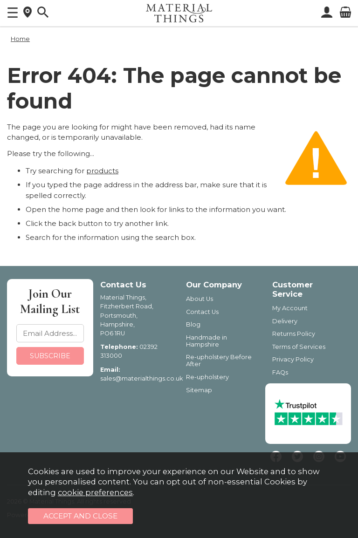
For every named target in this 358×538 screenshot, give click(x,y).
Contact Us (202, 311)
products (102, 170)
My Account (290, 308)
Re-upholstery (207, 377)
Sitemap (199, 390)
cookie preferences (95, 492)
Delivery (284, 321)
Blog (193, 324)
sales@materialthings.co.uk (141, 378)
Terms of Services (298, 346)
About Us (199, 298)
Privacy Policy (293, 359)
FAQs (280, 372)
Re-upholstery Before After (219, 361)
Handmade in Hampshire (206, 341)
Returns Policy (293, 333)
